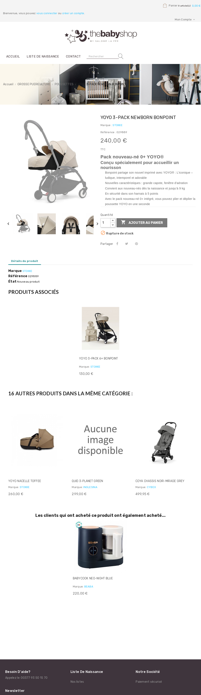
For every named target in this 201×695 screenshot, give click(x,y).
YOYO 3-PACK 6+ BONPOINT (98, 358)
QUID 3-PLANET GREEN (87, 481)
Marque (15, 271)
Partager (118, 243)
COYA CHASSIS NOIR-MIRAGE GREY (160, 481)
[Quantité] (105, 222)
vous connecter (46, 13)
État (12, 281)
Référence (17, 276)
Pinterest (137, 243)
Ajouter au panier (142, 222)
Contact (73, 56)
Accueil (13, 56)
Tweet (127, 243)
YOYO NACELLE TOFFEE (24, 481)
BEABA (88, 586)
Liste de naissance (43, 56)
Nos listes (77, 682)
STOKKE (118, 125)
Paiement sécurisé (149, 682)
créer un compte (73, 13)
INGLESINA (90, 487)
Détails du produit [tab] (24, 261)
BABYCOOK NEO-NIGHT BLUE (93, 578)
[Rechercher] (103, 56)
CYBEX (151, 487)
